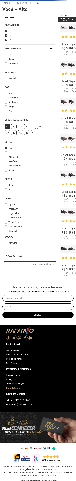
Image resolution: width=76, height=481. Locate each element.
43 (27, 133)
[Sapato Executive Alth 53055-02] (64, 113)
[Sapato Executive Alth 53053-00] (72, 113)
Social (11, 54)
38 (39, 126)
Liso (10, 35)
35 (20, 126)
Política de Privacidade (17, 354)
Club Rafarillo (13, 388)
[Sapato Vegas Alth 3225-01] (72, 261)
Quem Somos (12, 350)
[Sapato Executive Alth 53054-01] (64, 187)
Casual (11, 59)
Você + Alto (27, 3)
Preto (11, 111)
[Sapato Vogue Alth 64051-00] (64, 224)
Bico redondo (14, 166)
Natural (12, 78)
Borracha (12, 243)
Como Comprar (13, 375)
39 (7, 133)
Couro (11, 185)
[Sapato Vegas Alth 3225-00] (72, 77)
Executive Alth (15, 226)
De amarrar (13, 157)
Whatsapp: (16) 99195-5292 (19, 404)
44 (33, 133)
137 (37, 3)
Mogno (11, 106)
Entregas (10, 379)
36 (27, 126)
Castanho (13, 98)
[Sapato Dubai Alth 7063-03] (72, 150)
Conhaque (13, 102)
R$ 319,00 (38, 264)
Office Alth (13, 209)
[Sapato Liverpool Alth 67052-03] (64, 150)
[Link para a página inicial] (5, 2)
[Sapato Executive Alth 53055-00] (72, 40)
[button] (30, 25)
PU (9, 189)
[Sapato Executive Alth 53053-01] (72, 187)
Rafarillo (15, 3)
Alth (10, 39)
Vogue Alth (13, 222)
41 (9, 31)
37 (33, 126)
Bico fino (12, 161)
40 (14, 133)
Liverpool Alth (14, 217)
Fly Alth (11, 204)
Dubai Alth (13, 231)
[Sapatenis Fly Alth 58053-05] (64, 77)
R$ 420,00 (49, 264)
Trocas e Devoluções (15, 384)
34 (14, 126)
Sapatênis (13, 63)
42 (20, 133)
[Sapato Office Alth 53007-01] (72, 224)
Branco (11, 93)
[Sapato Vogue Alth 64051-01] (64, 261)
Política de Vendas (15, 359)
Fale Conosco (12, 363)
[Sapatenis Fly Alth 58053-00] (64, 40)
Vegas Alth (13, 213)
